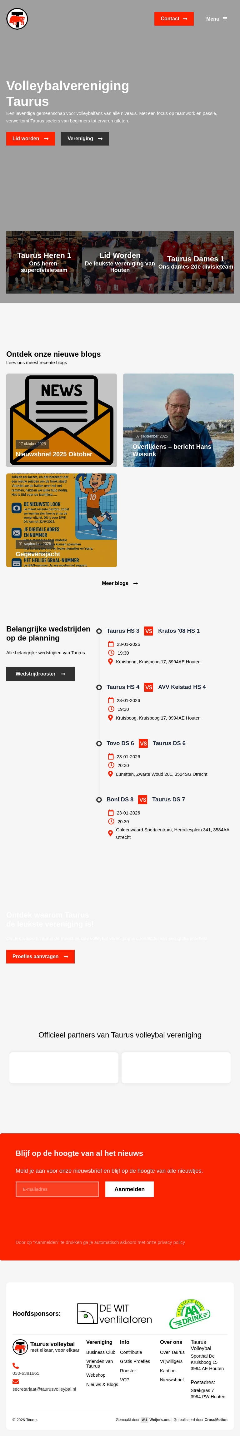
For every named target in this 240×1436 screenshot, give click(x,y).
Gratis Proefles (135, 1361)
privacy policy (171, 1242)
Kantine (167, 1370)
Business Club (100, 1352)
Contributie (131, 1352)
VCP (124, 1379)
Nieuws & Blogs (102, 1384)
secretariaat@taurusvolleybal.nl (44, 1389)
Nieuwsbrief (172, 1379)
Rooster (128, 1370)
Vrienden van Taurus (99, 1364)
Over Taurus (172, 1352)
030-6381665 (25, 1373)
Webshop (95, 1375)
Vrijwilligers (171, 1361)
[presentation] (63, 1222)
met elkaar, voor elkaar (54, 1350)
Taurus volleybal (52, 1344)
